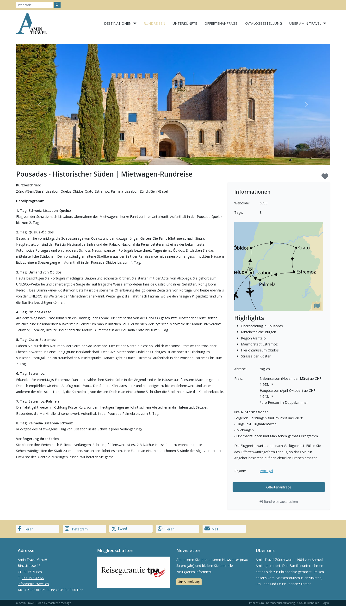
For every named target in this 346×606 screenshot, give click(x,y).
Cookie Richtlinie (308, 603)
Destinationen (117, 23)
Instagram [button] (76, 528)
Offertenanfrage (220, 23)
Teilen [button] (25, 528)
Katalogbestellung (263, 23)
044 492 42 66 (33, 578)
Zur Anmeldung (189, 582)
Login (325, 603)
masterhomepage (59, 603)
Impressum (256, 603)
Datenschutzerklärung (280, 603)
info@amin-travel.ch (33, 584)
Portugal (266, 471)
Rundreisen (154, 23)
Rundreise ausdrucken (279, 501)
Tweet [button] (119, 528)
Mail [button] (211, 528)
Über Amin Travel (305, 23)
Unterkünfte (185, 23)
